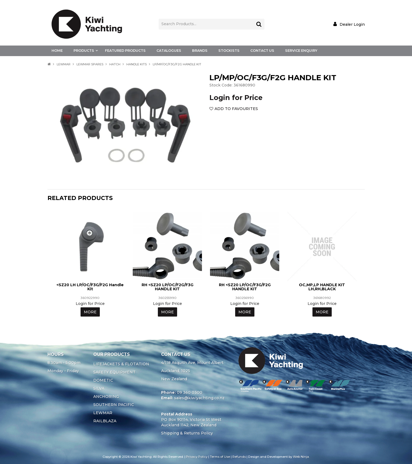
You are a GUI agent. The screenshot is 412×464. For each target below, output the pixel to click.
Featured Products (125, 51)
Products (84, 51)
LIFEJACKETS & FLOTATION (121, 364)
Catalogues (169, 51)
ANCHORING (106, 396)
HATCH (114, 64)
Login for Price (236, 98)
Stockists (228, 51)
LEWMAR (64, 64)
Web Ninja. (301, 457)
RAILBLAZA (104, 420)
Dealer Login (352, 24)
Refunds (239, 457)
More (90, 312)
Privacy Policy (196, 457)
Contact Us (262, 51)
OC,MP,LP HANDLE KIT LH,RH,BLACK (322, 286)
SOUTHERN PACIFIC (113, 404)
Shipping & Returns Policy (187, 433)
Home (57, 51)
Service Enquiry (301, 51)
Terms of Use (220, 457)
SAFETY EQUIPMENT (114, 372)
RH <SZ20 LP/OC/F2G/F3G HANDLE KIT (167, 286)
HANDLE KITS (136, 64)
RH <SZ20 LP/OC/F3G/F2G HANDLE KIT (245, 286)
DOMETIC (103, 380)
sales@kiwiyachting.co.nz (199, 397)
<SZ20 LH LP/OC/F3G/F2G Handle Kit (90, 286)
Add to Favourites (236, 108)
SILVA (98, 388)
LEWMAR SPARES (89, 64)
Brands (199, 51)
